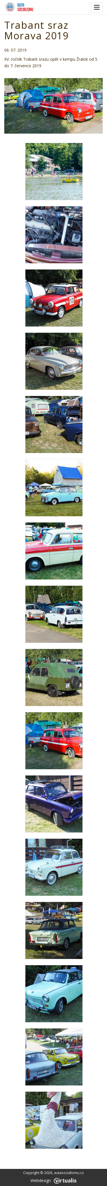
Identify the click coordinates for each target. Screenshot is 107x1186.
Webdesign (53, 1180)
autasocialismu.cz (69, 1172)
